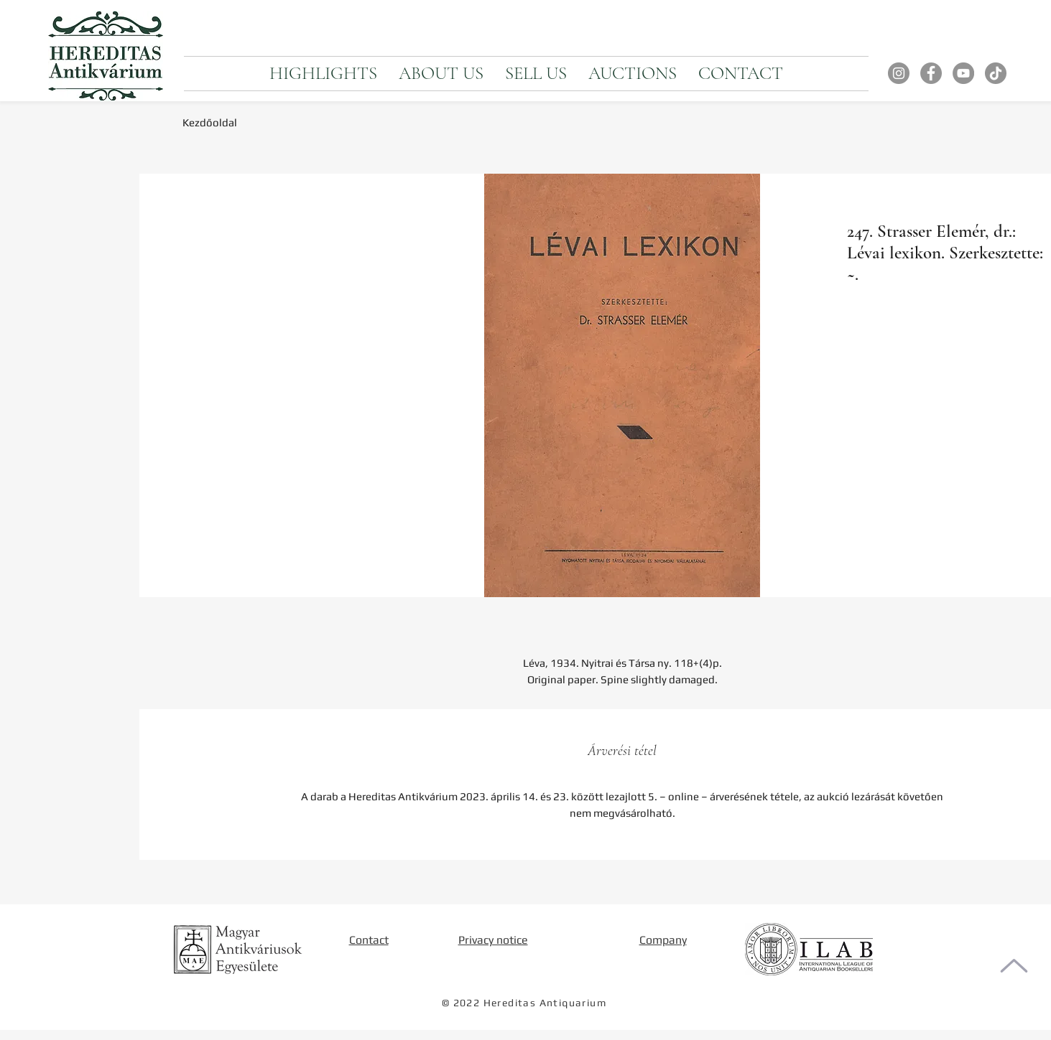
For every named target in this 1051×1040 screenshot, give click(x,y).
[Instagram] (898, 73)
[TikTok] (995, 73)
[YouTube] (963, 73)
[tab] (622, 751)
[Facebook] (931, 73)
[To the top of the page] (1014, 966)
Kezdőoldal (209, 122)
